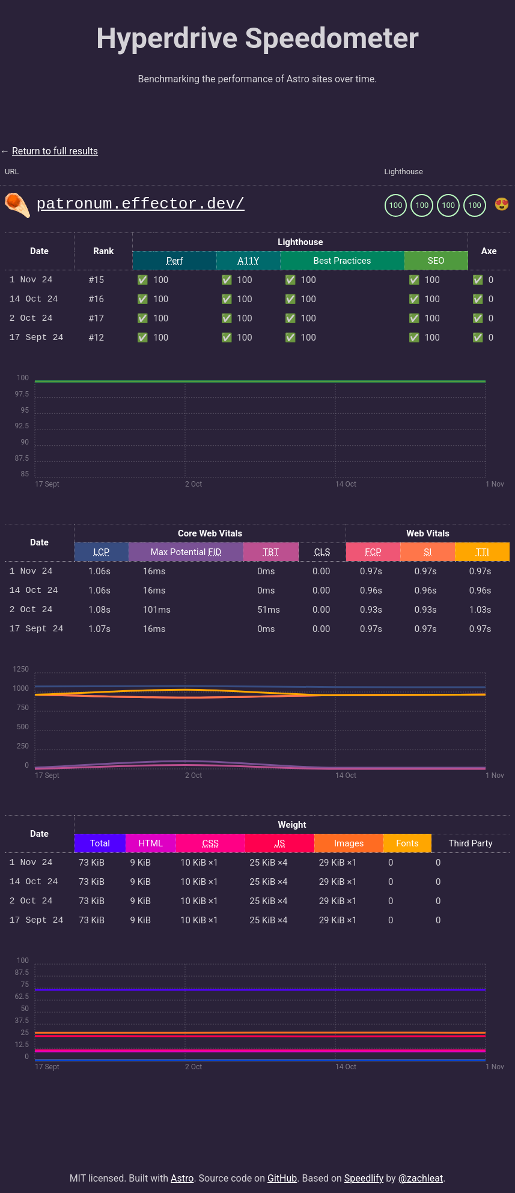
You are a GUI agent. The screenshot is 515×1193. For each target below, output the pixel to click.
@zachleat (420, 1171)
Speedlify (363, 1171)
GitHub (282, 1171)
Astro (182, 1171)
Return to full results (55, 151)
